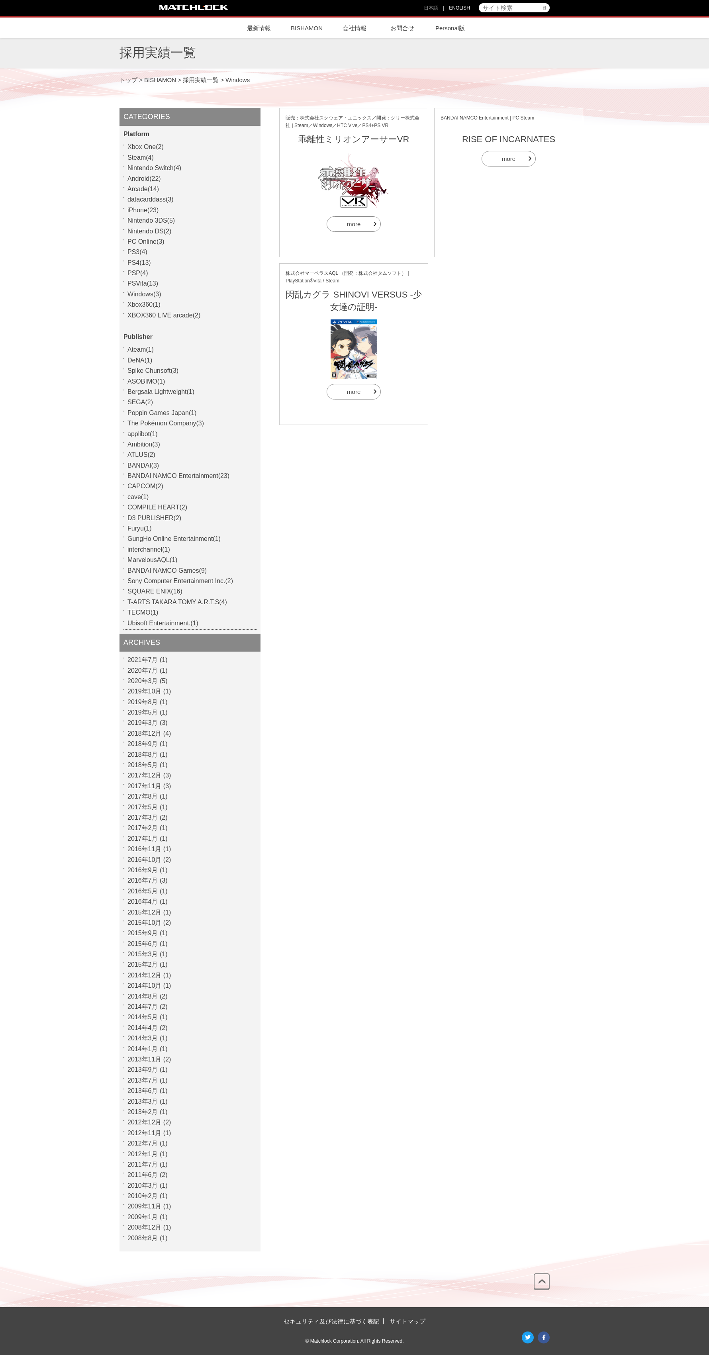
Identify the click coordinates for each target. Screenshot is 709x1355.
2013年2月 (142, 1111)
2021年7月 (142, 659)
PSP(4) (137, 273)
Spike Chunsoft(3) (152, 370)
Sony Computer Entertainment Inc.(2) (180, 581)
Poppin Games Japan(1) (161, 412)
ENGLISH (459, 8)
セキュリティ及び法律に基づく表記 (331, 1321)
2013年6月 (142, 1090)
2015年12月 (144, 912)
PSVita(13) (142, 283)
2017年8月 (142, 796)
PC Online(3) (145, 241)
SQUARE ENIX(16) (154, 591)
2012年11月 (144, 1133)
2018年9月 (142, 743)
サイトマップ (407, 1321)
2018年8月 (142, 754)
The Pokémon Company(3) (165, 423)
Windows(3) (144, 294)
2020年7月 (142, 670)
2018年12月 (144, 733)
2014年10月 (144, 985)
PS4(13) (139, 262)
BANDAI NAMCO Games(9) (167, 570)
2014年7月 (142, 1006)
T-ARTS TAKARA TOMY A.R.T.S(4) (177, 602)
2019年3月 (142, 722)
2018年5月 (142, 765)
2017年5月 (142, 807)
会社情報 (354, 28)
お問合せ (402, 28)
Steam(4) (140, 157)
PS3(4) (137, 252)
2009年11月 (144, 1206)
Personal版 (450, 28)
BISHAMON (307, 28)
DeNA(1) (139, 360)
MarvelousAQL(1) (152, 559)
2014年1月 (142, 1049)
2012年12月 (144, 1122)
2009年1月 (142, 1217)
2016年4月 (142, 901)
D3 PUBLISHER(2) (154, 518)
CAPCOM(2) (145, 486)
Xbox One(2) (145, 146)
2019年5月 (142, 712)
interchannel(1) (148, 549)
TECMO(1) (142, 612)
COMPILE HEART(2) (157, 507)
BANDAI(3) (143, 465)
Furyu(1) (139, 528)
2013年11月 (144, 1059)
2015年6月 (142, 943)
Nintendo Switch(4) (154, 167)
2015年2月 (142, 964)
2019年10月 (144, 691)
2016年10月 (144, 859)
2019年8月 (142, 702)
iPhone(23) (143, 210)
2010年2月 (142, 1195)
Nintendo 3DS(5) (151, 220)
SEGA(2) (140, 402)
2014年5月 (142, 1017)
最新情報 (259, 28)
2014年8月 (142, 996)
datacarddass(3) (150, 199)
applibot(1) (142, 434)
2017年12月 (144, 775)
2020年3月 (142, 681)
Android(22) (144, 178)
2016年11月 (144, 849)
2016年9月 (142, 870)
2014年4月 (142, 1027)
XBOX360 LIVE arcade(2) (163, 315)
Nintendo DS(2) (149, 231)
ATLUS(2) (141, 454)
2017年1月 (142, 838)
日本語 (431, 8)
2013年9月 (142, 1069)
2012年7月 (142, 1143)
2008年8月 (142, 1238)
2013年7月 (142, 1080)
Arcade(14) (143, 189)
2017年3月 (142, 817)
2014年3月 (142, 1038)
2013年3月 (142, 1101)
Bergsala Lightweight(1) (160, 391)
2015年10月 (144, 922)
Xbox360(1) (144, 304)
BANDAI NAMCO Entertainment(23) (178, 475)
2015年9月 (142, 933)
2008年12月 (144, 1227)
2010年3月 (142, 1185)
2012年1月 (142, 1154)
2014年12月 (144, 975)
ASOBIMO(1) (146, 381)
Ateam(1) (140, 349)
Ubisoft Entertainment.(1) (162, 623)
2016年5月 (142, 891)
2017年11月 (144, 786)
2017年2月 (142, 827)
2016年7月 (142, 880)
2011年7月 (142, 1164)
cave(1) (138, 496)
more (353, 224)
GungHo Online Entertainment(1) (174, 538)
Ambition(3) (143, 444)
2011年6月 (142, 1174)
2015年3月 (142, 954)
